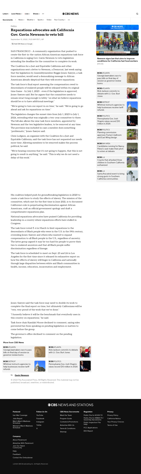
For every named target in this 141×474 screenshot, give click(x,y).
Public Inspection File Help (92, 423)
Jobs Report (17, 418)
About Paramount (20, 440)
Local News (16, 14)
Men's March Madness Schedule (21, 422)
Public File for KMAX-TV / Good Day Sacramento (94, 419)
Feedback (17, 454)
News (21, 20)
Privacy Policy (112, 415)
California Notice (114, 418)
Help (15, 451)
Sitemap (63, 432)
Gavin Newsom (22, 375)
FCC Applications (91, 428)
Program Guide (66, 418)
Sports (41, 20)
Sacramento (8, 20)
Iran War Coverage (20, 415)
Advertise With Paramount (23, 443)
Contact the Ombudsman (23, 458)
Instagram (40, 422)
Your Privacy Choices (115, 422)
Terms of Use (112, 425)
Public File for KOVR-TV (93, 415)
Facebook (40, 418)
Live (27, 14)
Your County (59, 20)
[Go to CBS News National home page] (70, 14)
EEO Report (88, 431)
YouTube (39, 415)
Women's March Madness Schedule (23, 427)
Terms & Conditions (67, 428)
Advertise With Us (67, 425)
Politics (14, 26)
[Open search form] (137, 14)
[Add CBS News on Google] (22, 44)
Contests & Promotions (69, 422)
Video (49, 20)
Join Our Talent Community (19, 447)
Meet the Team (66, 415)
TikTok (38, 425)
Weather (31, 20)
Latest (6, 14)
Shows (36, 14)
